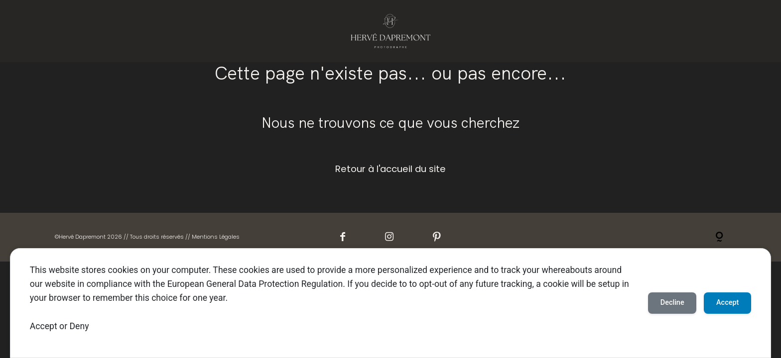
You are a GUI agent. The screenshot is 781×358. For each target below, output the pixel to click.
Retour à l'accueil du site (390, 169)
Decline (659, 303)
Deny (79, 326)
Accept (43, 326)
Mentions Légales (216, 237)
